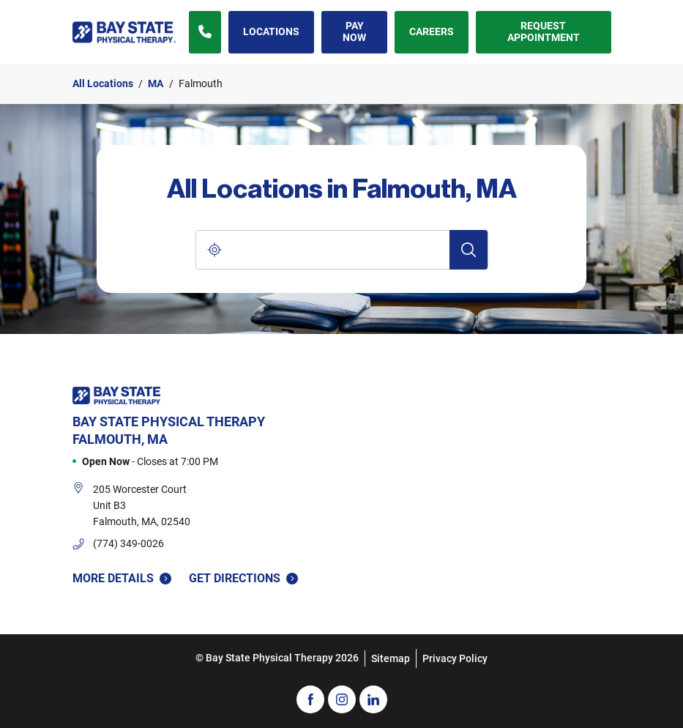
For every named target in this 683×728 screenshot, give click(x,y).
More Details (121, 578)
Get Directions (243, 577)
